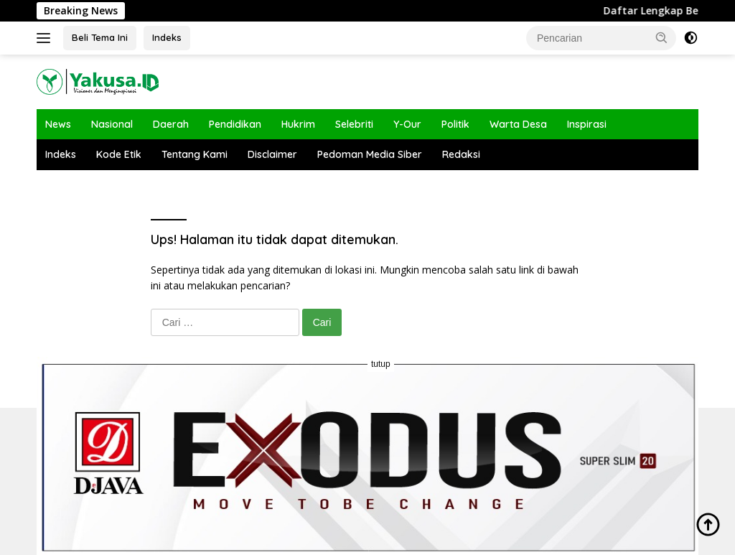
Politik (455, 124)
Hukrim (298, 124)
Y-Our (407, 124)
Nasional (112, 124)
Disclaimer (272, 154)
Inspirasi (587, 124)
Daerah (171, 124)
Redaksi (461, 154)
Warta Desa (518, 124)
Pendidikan (235, 124)
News (58, 124)
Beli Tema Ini (100, 37)
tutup (380, 364)
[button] (661, 37)
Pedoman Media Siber (369, 154)
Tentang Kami (194, 154)
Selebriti (354, 124)
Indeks (167, 37)
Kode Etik (118, 154)
